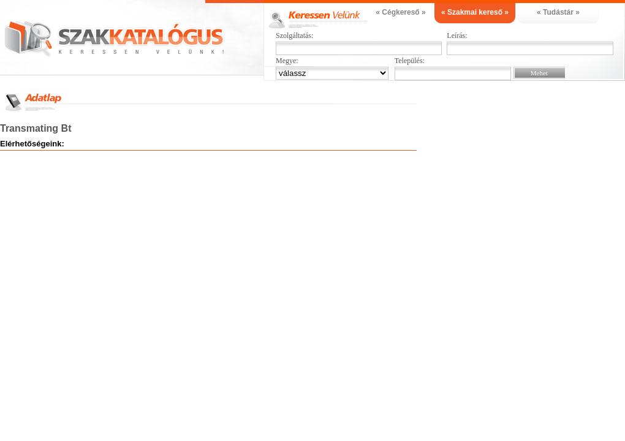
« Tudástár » (558, 12)
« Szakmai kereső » (475, 12)
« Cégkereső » (400, 12)
